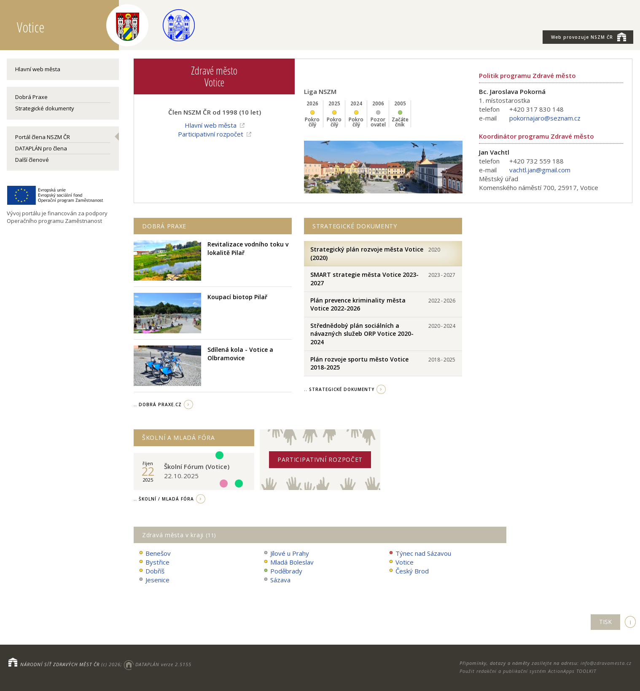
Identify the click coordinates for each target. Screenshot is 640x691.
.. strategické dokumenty (339, 389)
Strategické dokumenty (44, 108)
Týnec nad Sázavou (419, 553)
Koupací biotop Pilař (237, 297)
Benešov (154, 553)
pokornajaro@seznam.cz (545, 118)
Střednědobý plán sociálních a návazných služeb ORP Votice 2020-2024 (362, 333)
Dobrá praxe (164, 226)
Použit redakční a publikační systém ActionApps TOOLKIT (528, 671)
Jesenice (153, 580)
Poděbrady (282, 571)
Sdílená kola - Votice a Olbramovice (240, 354)
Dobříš (151, 571)
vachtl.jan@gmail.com (539, 170)
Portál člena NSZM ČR (42, 137)
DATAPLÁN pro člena (41, 148)
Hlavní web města (37, 69)
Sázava (276, 580)
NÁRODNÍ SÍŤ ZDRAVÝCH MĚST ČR (59, 664)
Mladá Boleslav (288, 562)
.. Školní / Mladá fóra (164, 499)
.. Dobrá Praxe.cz (158, 404)
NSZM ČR (588, 36)
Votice (401, 562)
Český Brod (408, 571)
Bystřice (153, 562)
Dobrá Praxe (31, 97)
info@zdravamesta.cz (606, 663)
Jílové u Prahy (286, 553)
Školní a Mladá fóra (178, 438)
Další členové (32, 159)
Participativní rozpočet (210, 134)
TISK (605, 622)
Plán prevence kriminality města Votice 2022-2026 (358, 304)
